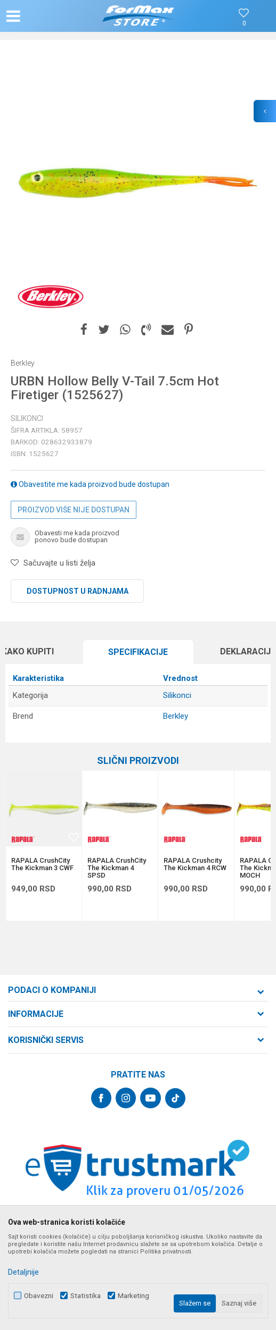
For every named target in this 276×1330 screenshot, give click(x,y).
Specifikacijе (138, 652)
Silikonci (27, 418)
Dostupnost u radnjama (77, 591)
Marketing (133, 1296)
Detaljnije (23, 1272)
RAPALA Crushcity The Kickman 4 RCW (195, 864)
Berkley (175, 716)
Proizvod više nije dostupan (73, 510)
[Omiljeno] (244, 24)
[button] (47, 16)
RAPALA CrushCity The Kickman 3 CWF (42, 864)
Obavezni (38, 1296)
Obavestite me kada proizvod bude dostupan (90, 484)
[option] (138, 182)
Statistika (85, 1296)
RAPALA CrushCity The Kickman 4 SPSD (116, 868)
